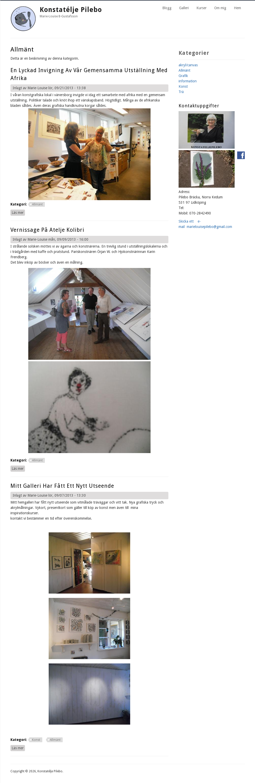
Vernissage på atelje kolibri (47, 230)
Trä (181, 92)
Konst (36, 740)
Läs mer (18, 212)
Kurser (201, 8)
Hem (237, 8)
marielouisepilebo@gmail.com (209, 227)
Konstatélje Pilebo (71, 10)
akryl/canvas (188, 65)
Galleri (184, 8)
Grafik (183, 76)
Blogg (166, 8)
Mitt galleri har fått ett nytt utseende (62, 486)
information (188, 81)
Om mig (220, 8)
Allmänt (37, 204)
